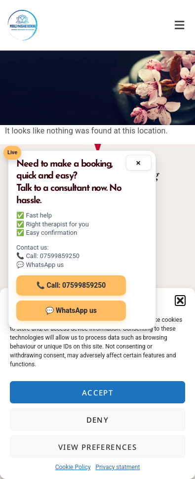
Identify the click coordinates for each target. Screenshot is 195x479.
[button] (180, 300)
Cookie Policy (73, 467)
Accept (97, 392)
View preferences (97, 447)
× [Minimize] (138, 162)
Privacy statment (118, 467)
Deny (97, 420)
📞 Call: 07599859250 (71, 285)
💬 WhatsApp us (71, 310)
